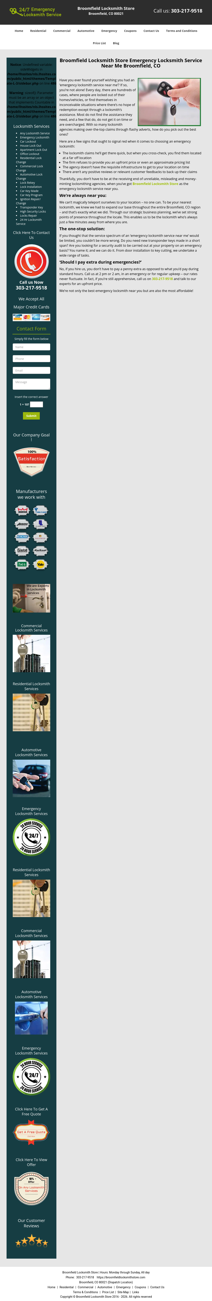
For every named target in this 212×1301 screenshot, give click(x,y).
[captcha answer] (36, 404)
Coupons (130, 31)
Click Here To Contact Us (31, 235)
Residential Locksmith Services (31, 686)
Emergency (109, 31)
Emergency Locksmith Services (31, 811)
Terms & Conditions (85, 1292)
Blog (116, 43)
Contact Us (151, 31)
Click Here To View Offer (31, 1162)
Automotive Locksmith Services (31, 752)
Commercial (62, 31)
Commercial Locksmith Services (31, 628)
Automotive (86, 31)
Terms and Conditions (181, 31)
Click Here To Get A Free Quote (31, 1111)
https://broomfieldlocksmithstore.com (121, 1277)
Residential (38, 31)
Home (19, 31)
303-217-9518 (186, 10)
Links (135, 1292)
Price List (99, 43)
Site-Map (123, 1292)
